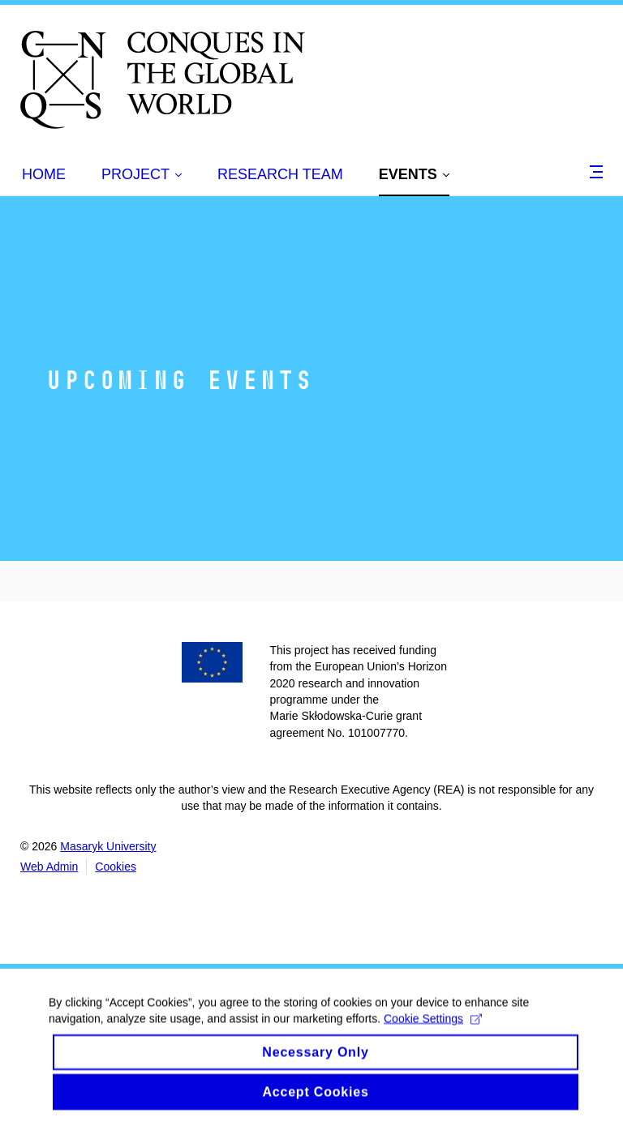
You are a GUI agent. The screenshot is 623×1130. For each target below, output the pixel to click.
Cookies (115, 866)
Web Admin (49, 866)
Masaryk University (108, 846)
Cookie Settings (433, 1027)
